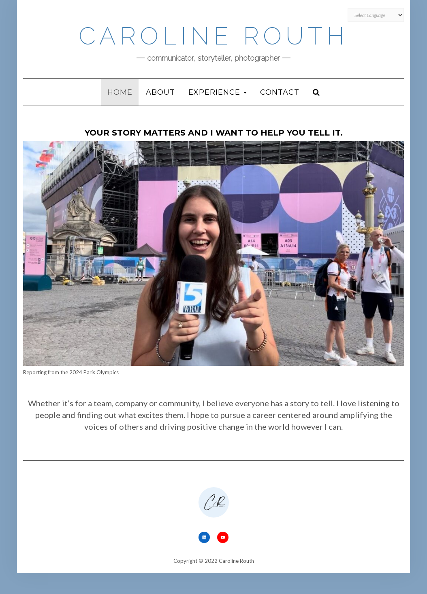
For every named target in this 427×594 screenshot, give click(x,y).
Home (119, 92)
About (160, 92)
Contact (279, 92)
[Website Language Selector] (376, 15)
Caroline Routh (213, 36)
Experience (217, 92)
